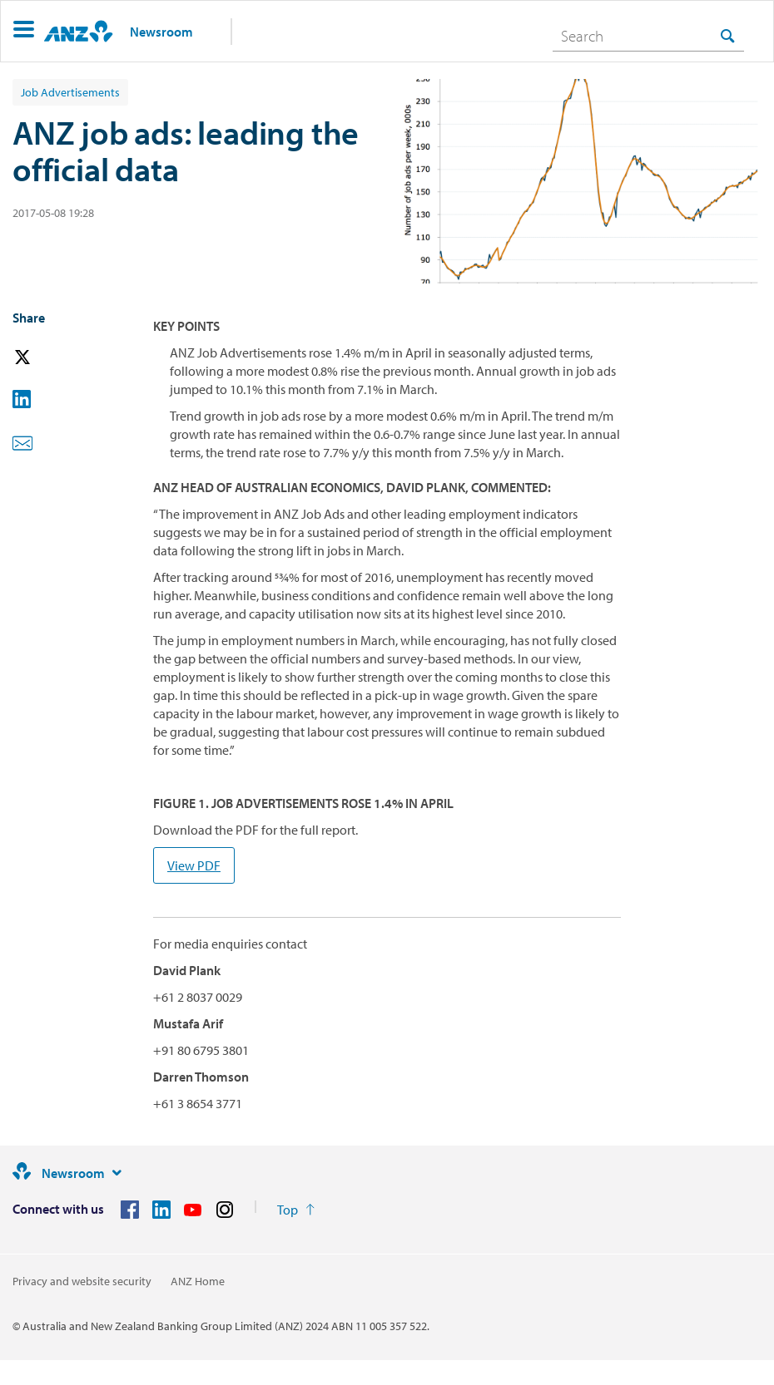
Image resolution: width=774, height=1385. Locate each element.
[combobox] (648, 36)
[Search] (648, 36)
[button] (23, 31)
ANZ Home (198, 1281)
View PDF (194, 865)
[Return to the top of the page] (296, 1209)
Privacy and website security (81, 1281)
